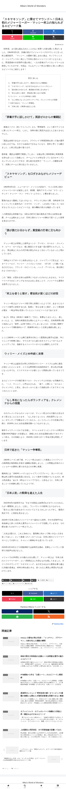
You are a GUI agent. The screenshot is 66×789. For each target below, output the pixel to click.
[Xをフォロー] (48, 612)
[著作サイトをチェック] (17, 612)
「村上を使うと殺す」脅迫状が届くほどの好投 (28, 93)
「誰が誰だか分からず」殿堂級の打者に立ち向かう (29, 90)
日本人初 (28, 584)
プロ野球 (41, 580)
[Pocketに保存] (12, 37)
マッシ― (49, 580)
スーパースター (16, 580)
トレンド (26, 580)
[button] (54, 37)
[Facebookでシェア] (33, 31)
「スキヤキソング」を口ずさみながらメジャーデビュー (31, 86)
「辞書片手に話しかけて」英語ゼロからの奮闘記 (28, 83)
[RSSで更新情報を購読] (48, 617)
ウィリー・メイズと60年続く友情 (23, 96)
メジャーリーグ (18, 584)
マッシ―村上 (6, 584)
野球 (34, 580)
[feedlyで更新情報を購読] (17, 617)
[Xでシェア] (12, 31)
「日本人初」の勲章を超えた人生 (23, 107)
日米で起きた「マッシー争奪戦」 (23, 103)
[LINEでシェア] (33, 37)
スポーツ (5, 580)
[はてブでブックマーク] (54, 31)
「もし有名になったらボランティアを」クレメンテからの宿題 (33, 100)
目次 (30, 78)
